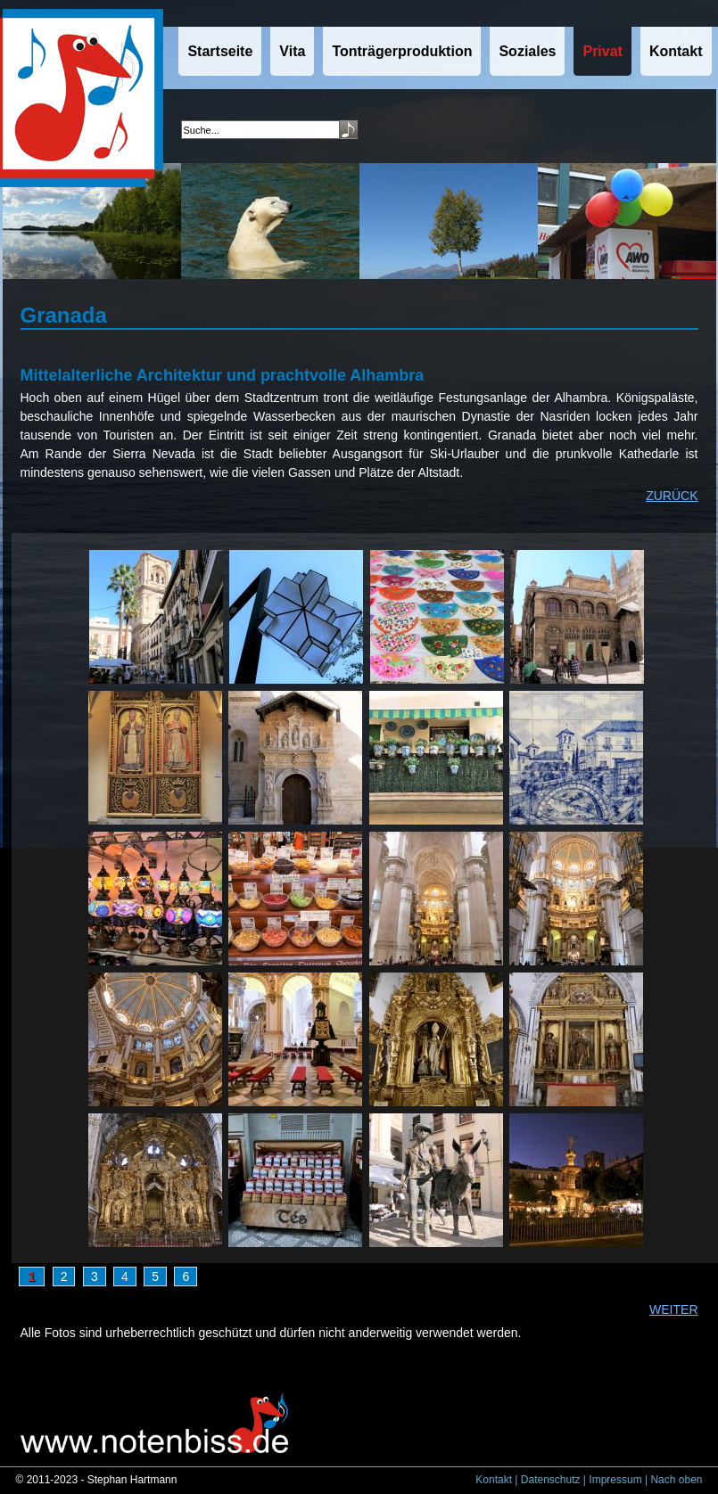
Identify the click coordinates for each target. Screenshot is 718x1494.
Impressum (615, 1479)
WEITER (673, 1309)
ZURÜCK (671, 495)
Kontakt (493, 1479)
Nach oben (676, 1479)
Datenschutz (551, 1479)
